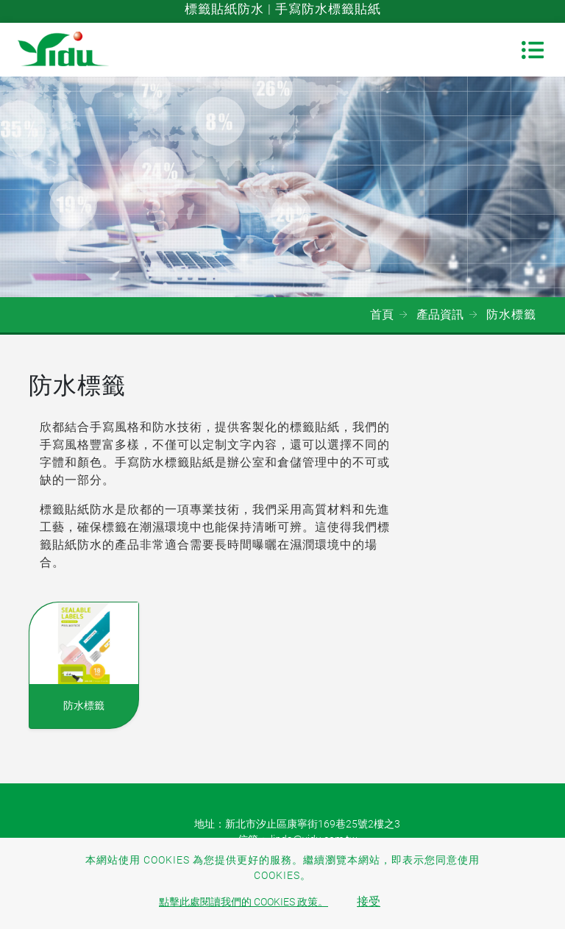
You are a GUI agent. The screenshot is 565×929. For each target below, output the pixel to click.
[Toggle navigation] (532, 50)
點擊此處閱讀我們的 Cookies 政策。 (243, 902)
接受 (368, 901)
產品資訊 (439, 314)
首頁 (382, 314)
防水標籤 (83, 705)
